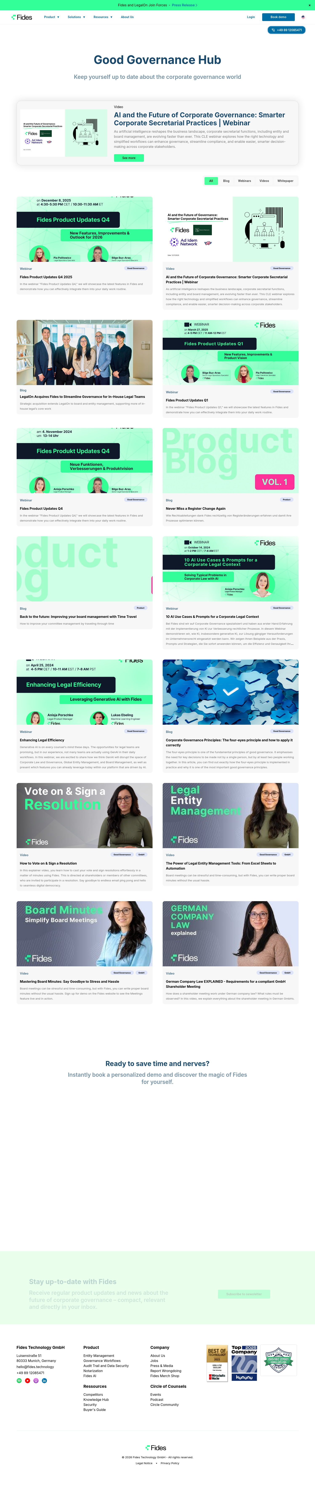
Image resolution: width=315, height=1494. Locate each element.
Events (155, 1394)
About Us (127, 17)
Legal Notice (144, 1463)
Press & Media (161, 1366)
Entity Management (99, 1356)
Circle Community (164, 1405)
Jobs (154, 1361)
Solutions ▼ (77, 17)
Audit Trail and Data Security (106, 1366)
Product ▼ (52, 17)
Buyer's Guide (95, 1410)
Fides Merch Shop (164, 1376)
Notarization (93, 1371)
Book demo (278, 17)
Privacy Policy (170, 1463)
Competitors (93, 1394)
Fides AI (90, 1376)
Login (251, 17)
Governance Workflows (102, 1361)
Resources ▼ (103, 17)
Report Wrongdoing (165, 1371)
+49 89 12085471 (30, 1373)
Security (90, 1405)
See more (129, 158)
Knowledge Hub (96, 1399)
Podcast (156, 1399)
